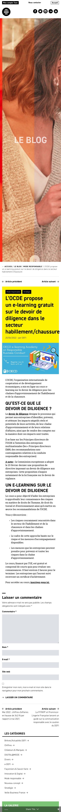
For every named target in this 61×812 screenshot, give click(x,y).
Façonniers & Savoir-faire (16, 768)
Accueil (55, 2)
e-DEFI (7, 764)
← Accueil (7, 266)
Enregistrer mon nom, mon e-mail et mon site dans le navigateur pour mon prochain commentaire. (26, 689)
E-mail (6, 659)
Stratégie (26, 292)
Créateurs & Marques (14, 750)
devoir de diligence (18, 413)
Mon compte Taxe (10, 2)
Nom (5, 647)
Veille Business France (14, 792)
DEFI (24, 337)
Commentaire (9, 611)
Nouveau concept (12, 783)
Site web (6, 671)
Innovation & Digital (13, 773)
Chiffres (8, 745)
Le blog (18, 266)
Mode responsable (32, 266)
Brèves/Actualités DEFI (15, 740)
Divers (7, 759)
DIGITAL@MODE (11, 754)
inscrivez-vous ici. (40, 582)
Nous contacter (34, 2)
